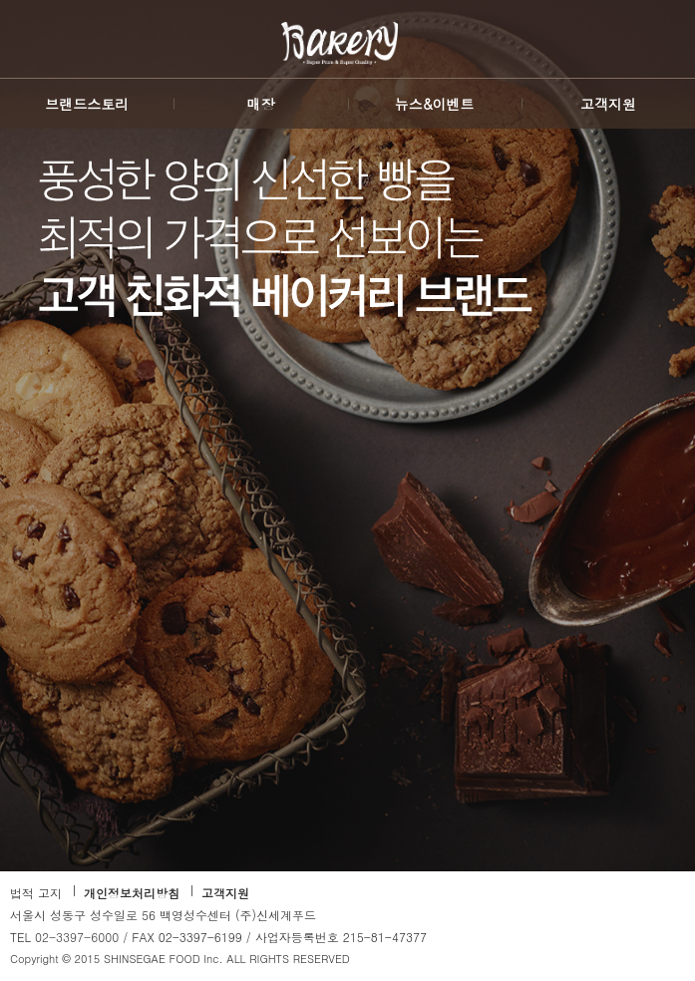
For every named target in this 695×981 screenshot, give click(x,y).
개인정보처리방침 (131, 892)
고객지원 (225, 892)
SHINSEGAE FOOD (36, 52)
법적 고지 (36, 892)
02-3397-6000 (77, 936)
